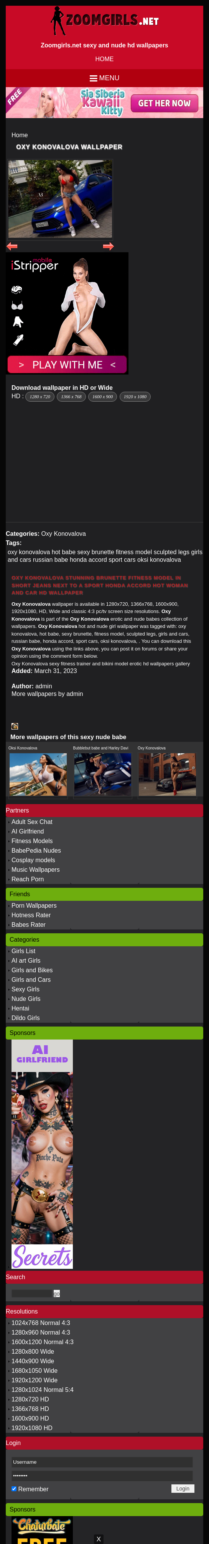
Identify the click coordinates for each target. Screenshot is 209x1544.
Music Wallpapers (36, 869)
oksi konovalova (159, 559)
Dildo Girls (26, 1018)
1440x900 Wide (33, 1361)
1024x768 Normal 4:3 (41, 1323)
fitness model (134, 552)
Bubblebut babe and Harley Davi (100, 748)
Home (20, 135)
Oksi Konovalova (22, 748)
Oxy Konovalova (63, 533)
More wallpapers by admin (47, 694)
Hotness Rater (31, 915)
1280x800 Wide (33, 1351)
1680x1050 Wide (35, 1370)
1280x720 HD (30, 1399)
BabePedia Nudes (36, 850)
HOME (104, 59)
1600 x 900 (102, 396)
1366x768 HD (30, 1409)
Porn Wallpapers (34, 905)
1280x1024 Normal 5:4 (43, 1390)
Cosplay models (33, 860)
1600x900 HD (30, 1418)
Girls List (23, 951)
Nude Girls (26, 999)
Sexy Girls (25, 989)
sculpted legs (171, 552)
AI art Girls (26, 960)
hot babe (64, 552)
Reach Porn (28, 879)
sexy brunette (95, 552)
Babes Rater (29, 924)
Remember (33, 1489)
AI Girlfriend (28, 831)
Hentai (20, 1008)
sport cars (122, 559)
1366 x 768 (71, 396)
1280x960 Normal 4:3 (41, 1332)
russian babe (50, 559)
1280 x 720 (40, 396)
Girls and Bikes (32, 970)
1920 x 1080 (135, 396)
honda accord (88, 559)
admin (43, 686)
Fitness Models (32, 841)
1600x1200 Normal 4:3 (43, 1342)
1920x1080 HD (32, 1428)
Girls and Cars (31, 979)
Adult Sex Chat (32, 822)
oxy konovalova (29, 552)
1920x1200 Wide (35, 1380)
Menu (109, 78)
